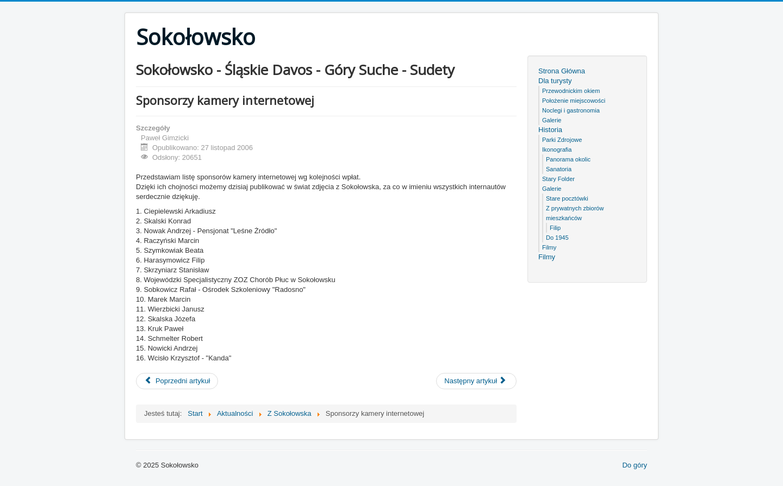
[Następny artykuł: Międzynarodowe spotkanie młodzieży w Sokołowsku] (476, 381)
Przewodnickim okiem (571, 91)
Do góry (634, 465)
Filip (555, 228)
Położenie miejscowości (573, 100)
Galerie (551, 120)
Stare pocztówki (567, 198)
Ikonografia (556, 149)
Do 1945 (557, 237)
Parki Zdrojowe (562, 139)
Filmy (549, 247)
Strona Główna (561, 71)
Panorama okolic (568, 159)
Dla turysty (554, 81)
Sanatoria (558, 169)
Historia (550, 130)
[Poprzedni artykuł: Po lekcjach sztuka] (177, 381)
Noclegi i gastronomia (571, 110)
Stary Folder (558, 179)
